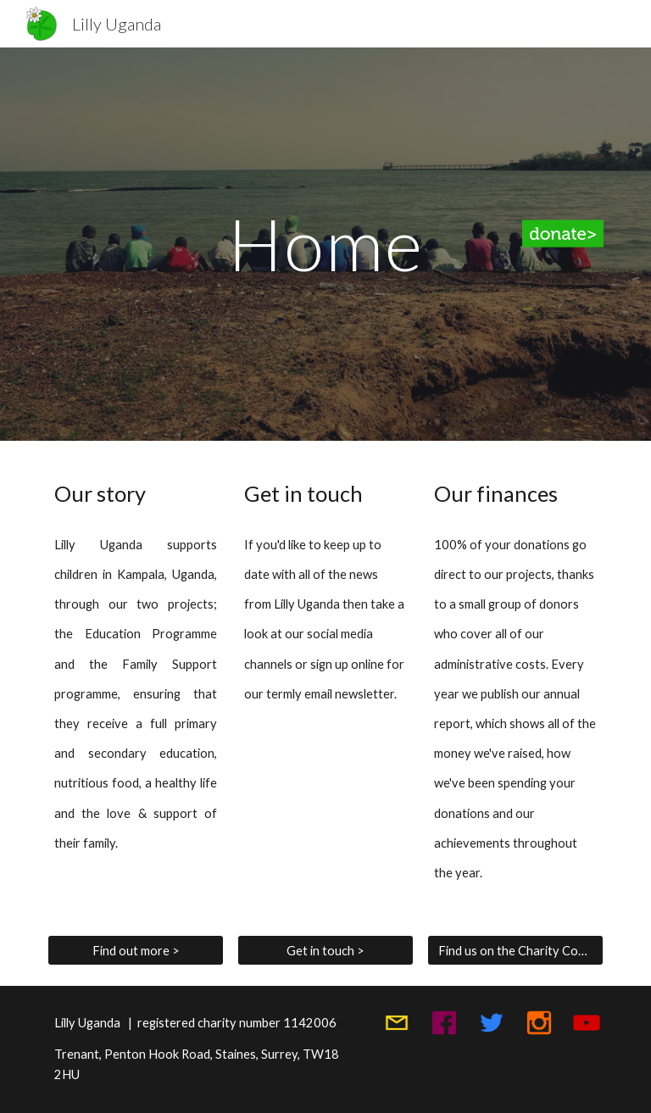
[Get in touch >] (325, 950)
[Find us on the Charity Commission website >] (515, 950)
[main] (325, 244)
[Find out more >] (135, 950)
